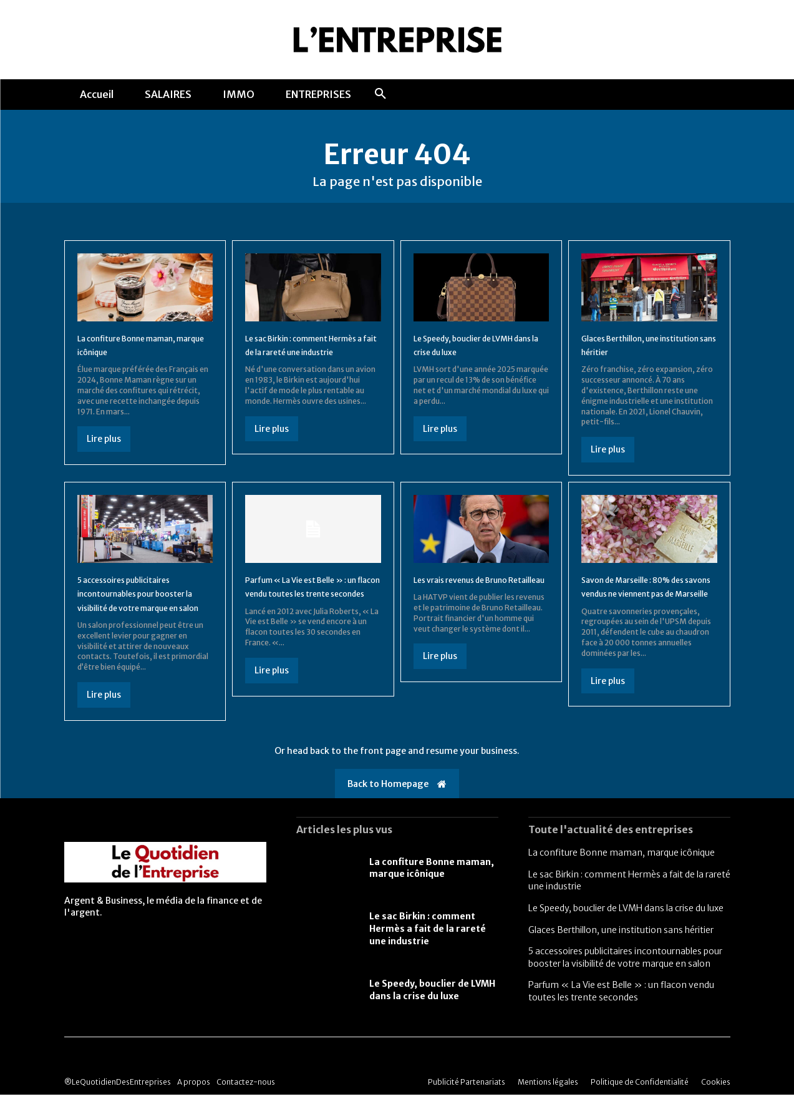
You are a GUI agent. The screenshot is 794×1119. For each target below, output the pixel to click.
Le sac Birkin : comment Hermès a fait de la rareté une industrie (304, 361)
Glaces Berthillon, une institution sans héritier (621, 953)
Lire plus (104, 449)
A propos (193, 1106)
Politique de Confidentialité (640, 1106)
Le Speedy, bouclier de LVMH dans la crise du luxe (432, 1013)
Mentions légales (548, 1106)
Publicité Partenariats (466, 1106)
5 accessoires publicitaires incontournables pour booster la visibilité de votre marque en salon (625, 982)
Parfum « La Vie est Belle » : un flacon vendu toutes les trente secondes (312, 603)
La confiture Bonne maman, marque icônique (621, 876)
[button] (380, 94)
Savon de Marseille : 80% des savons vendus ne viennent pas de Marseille (640, 603)
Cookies (715, 1106)
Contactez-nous (245, 1106)
